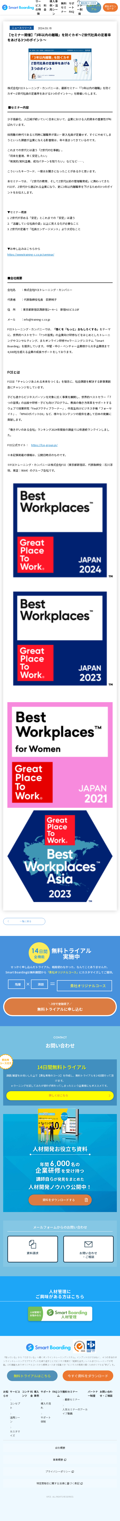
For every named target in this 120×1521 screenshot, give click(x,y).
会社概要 (60, 1447)
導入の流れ (46, 1405)
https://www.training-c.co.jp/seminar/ (30, 254)
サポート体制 (46, 1419)
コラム (59, 1393)
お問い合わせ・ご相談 (106, 1393)
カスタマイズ (15, 1433)
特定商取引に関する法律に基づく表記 (60, 1483)
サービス (15, 1391)
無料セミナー (70, 1391)
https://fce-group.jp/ (44, 445)
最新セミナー (72, 1399)
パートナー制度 (93, 1393)
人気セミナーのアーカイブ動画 (75, 1411)
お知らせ (5, 1393)
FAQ (55, 1391)
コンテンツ (26, 1393)
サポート (46, 1391)
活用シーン (15, 1419)
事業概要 (60, 1459)
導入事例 (36, 1393)
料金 (31, 1393)
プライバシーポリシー (60, 1471)
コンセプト (15, 1405)
